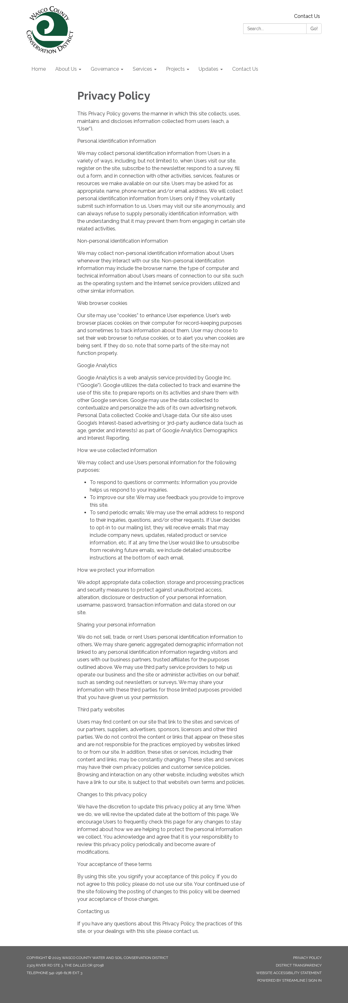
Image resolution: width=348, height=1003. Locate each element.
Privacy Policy (307, 958)
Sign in (315, 980)
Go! (314, 28)
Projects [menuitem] (175, 69)
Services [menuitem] (142, 69)
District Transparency (299, 965)
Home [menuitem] (38, 69)
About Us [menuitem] (66, 69)
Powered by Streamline (281, 980)
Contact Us (307, 16)
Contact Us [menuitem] (245, 69)
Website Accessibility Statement (289, 973)
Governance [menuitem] (105, 69)
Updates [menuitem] (208, 69)
